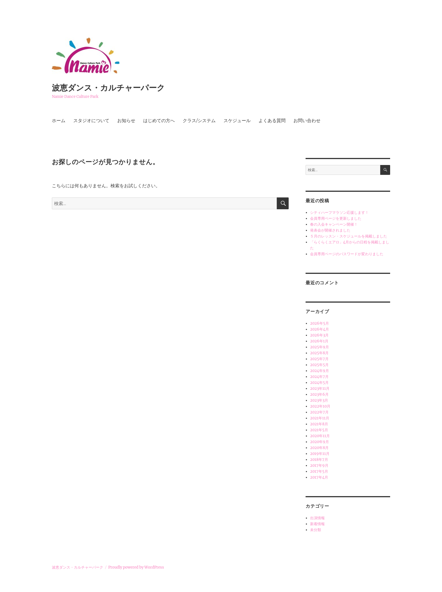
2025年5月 (319, 364)
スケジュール (237, 120)
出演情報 (317, 518)
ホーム (58, 120)
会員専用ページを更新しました (335, 218)
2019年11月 (320, 453)
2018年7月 (319, 459)
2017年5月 (319, 471)
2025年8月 (319, 353)
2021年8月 (319, 424)
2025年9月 (319, 347)
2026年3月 (319, 335)
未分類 (315, 529)
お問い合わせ (307, 120)
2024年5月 (319, 382)
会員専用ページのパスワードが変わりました (346, 254)
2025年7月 (319, 358)
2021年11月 (319, 418)
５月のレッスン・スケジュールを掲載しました (348, 236)
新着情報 (317, 523)
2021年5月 (319, 430)
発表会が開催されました (330, 230)
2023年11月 (320, 388)
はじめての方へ (159, 120)
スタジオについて (91, 120)
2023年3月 (319, 400)
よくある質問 (272, 120)
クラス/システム (199, 120)
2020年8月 (319, 447)
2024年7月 (319, 376)
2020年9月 (319, 441)
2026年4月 (319, 329)
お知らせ (126, 120)
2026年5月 (319, 323)
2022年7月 (319, 412)
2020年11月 (320, 435)
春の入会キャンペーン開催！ (334, 224)
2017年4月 (319, 477)
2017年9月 (319, 465)
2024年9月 (319, 370)
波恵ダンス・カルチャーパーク (108, 88)
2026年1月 (319, 341)
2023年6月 (319, 394)
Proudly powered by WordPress (136, 567)
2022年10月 (320, 406)
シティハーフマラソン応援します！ (339, 212)
